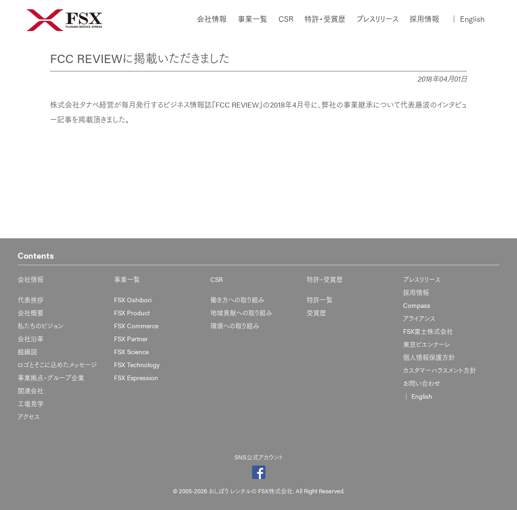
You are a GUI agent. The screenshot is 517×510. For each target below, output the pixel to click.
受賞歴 (316, 312)
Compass (416, 305)
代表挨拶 (31, 299)
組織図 (27, 351)
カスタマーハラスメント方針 (439, 370)
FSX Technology (137, 364)
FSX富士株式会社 (428, 331)
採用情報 (424, 19)
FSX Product (132, 312)
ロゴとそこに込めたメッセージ (57, 364)
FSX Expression (136, 377)
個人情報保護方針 (429, 357)
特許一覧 (320, 299)
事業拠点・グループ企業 (51, 377)
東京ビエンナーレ (426, 344)
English (467, 19)
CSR (285, 19)
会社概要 (31, 312)
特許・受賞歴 (325, 19)
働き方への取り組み (237, 299)
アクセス (29, 416)
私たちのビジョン (40, 325)
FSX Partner (131, 338)
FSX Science (131, 351)
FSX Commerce (136, 325)
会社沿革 (31, 338)
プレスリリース (377, 19)
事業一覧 (252, 19)
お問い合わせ (422, 383)
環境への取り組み (234, 325)
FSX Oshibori (132, 299)
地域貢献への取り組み (241, 312)
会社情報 (212, 19)
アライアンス (419, 318)
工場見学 (31, 403)
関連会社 (31, 390)
